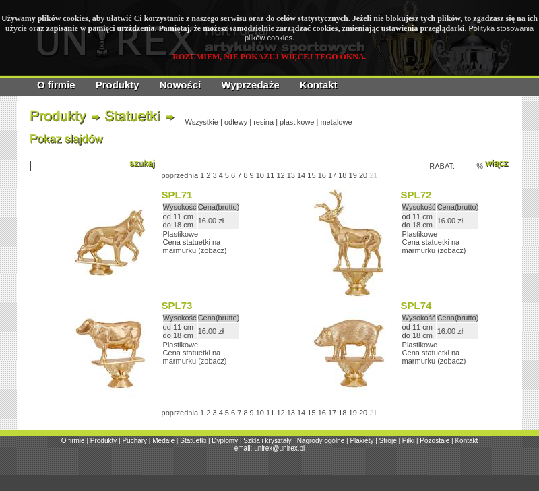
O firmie (56, 84)
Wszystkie (201, 122)
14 (301, 175)
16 (322, 175)
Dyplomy (225, 440)
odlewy (235, 122)
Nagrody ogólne (321, 440)
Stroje (388, 440)
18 (342, 175)
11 (270, 175)
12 (280, 175)
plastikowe (297, 122)
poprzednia (180, 175)
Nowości (180, 84)
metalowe (336, 122)
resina (263, 122)
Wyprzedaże (250, 84)
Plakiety (361, 440)
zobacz (212, 250)
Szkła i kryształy (267, 440)
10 (260, 175)
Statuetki (193, 440)
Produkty (117, 84)
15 (311, 175)
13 (291, 175)
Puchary (134, 440)
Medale (163, 440)
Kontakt (319, 84)
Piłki (408, 440)
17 (332, 175)
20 (363, 175)
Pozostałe (434, 440)
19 (353, 175)
